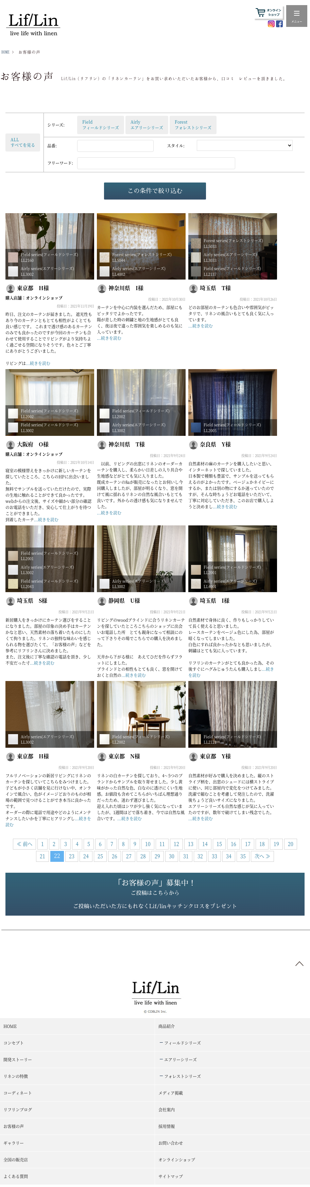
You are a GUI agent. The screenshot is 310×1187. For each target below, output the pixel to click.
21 (42, 855)
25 (100, 855)
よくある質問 (15, 1178)
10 (148, 843)
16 (233, 843)
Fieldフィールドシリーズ (100, 124)
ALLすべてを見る (23, 142)
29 (157, 855)
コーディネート (17, 1095)
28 (143, 855)
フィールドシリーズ (182, 1045)
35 (243, 855)
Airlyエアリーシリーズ (147, 124)
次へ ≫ (262, 855)
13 (190, 843)
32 (200, 855)
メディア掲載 (170, 1095)
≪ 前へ (24, 843)
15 (219, 843)
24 (86, 855)
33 (214, 855)
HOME (5, 52)
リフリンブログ (17, 1111)
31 (186, 855)
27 (129, 855)
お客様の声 (13, 1128)
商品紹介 (166, 1028)
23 (71, 855)
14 (205, 843)
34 (228, 855)
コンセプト (13, 1045)
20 (290, 843)
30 (171, 855)
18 (262, 843)
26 (114, 855)
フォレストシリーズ (182, 1078)
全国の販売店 (15, 1162)
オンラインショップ (44, 298)
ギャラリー (13, 1145)
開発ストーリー (17, 1061)
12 (176, 843)
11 (162, 843)
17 (248, 843)
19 (276, 843)
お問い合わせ (170, 1145)
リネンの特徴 (15, 1078)
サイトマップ (170, 1178)
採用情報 (166, 1128)
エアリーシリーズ (180, 1061)
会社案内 (166, 1111)
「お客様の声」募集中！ (155, 896)
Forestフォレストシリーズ (193, 124)
